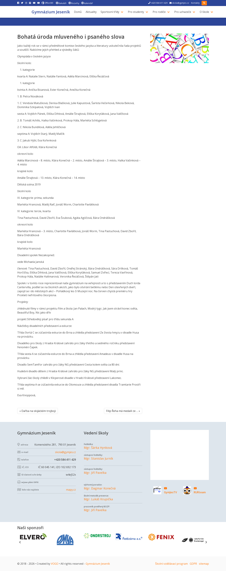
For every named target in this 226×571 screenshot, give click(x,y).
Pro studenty (137, 12)
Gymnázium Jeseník (51, 12)
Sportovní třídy (111, 12)
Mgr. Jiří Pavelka (95, 473)
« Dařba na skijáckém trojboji (37, 411)
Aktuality (92, 12)
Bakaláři (61, 3)
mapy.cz (71, 489)
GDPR (193, 563)
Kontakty (195, 2)
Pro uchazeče (184, 12)
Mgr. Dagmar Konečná (100, 488)
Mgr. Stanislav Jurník (98, 458)
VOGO (54, 563)
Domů (79, 12)
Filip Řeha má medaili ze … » (123, 411)
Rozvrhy (73, 3)
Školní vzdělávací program (171, 563)
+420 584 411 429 (157, 2)
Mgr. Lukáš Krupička (98, 499)
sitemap (204, 563)
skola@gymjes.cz (179, 2)
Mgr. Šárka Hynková (98, 448)
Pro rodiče (160, 12)
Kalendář (87, 3)
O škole (205, 12)
